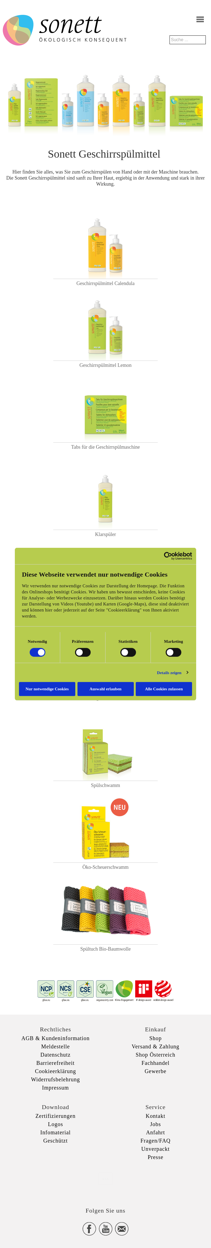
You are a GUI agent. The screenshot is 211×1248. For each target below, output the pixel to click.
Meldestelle (55, 1046)
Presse (155, 1157)
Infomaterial (55, 1132)
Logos (55, 1124)
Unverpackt (155, 1149)
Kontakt (155, 1116)
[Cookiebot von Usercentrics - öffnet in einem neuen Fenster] (168, 556)
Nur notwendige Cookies (47, 689)
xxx (105, 1178)
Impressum (55, 1088)
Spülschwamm (105, 785)
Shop (155, 1038)
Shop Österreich (155, 1055)
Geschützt (55, 1141)
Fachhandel (155, 1063)
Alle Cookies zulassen (164, 689)
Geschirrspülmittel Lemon (105, 365)
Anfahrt (155, 1132)
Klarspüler (105, 534)
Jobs (155, 1124)
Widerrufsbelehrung (55, 1079)
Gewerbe (155, 1071)
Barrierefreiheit (55, 1063)
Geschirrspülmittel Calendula (105, 283)
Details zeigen (169, 672)
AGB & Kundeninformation (55, 1038)
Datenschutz (55, 1055)
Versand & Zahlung (155, 1046)
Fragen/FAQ (155, 1141)
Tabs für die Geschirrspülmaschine (105, 447)
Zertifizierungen (55, 1116)
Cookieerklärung (55, 1071)
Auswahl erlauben (105, 689)
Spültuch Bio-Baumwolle (105, 949)
